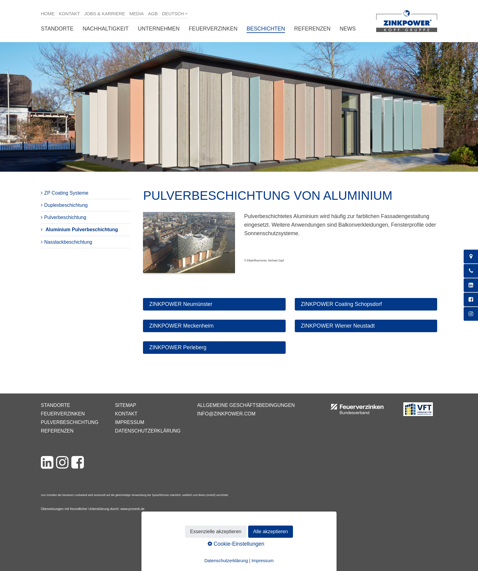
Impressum (129, 422)
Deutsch (173, 13)
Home (48, 13)
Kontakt (69, 13)
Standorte (57, 29)
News (348, 29)
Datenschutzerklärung (147, 430)
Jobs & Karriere (104, 13)
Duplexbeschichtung (66, 205)
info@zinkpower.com (226, 413)
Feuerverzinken (213, 29)
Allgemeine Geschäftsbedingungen (246, 405)
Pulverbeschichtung (65, 217)
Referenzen (312, 29)
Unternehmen (159, 29)
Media (136, 13)
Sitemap (125, 405)
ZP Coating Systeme (66, 193)
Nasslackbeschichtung (68, 242)
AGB (153, 13)
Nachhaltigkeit (106, 29)
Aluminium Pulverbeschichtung (81, 229)
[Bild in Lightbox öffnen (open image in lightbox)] (189, 245)
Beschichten (266, 29)
